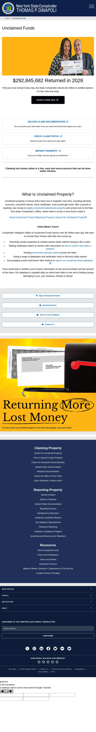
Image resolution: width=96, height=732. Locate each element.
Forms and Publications (48, 555)
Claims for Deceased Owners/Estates (48, 462)
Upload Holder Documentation (48, 504)
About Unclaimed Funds (22, 217)
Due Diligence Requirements (48, 522)
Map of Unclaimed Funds (48, 296)
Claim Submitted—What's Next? (48, 481)
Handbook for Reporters (48, 513)
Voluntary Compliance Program (48, 531)
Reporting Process (44, 217)
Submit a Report (48, 495)
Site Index (12, 669)
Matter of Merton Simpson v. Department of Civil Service (48, 568)
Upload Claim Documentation (46, 121)
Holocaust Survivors (48, 564)
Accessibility (43, 672)
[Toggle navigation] (91, 6)
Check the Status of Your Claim (48, 476)
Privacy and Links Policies (62, 669)
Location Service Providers (48, 573)
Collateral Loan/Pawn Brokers (48, 518)
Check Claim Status (46, 136)
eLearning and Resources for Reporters (48, 536)
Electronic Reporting (48, 527)
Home (7, 18)
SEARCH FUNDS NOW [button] (45, 100)
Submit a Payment (48, 499)
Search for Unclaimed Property (48, 453)
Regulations (79, 669)
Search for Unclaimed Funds (71, 217)
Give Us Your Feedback (48, 315)
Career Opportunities (28, 669)
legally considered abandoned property (45, 208)
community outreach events (45, 252)
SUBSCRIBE (48, 636)
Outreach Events (48, 305)
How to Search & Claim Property (48, 458)
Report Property (46, 151)
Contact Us (48, 324)
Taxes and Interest (48, 559)
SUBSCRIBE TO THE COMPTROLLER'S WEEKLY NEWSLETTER (28, 622)
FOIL (53, 672)
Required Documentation (48, 471)
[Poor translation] (9, 691)
